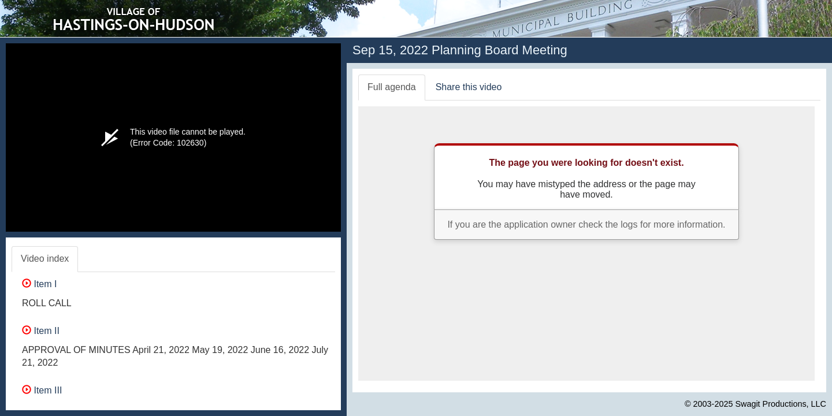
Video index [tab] (45, 258)
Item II (41, 331)
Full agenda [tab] (391, 87)
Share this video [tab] (469, 87)
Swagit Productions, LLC (780, 403)
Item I (39, 284)
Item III (42, 390)
